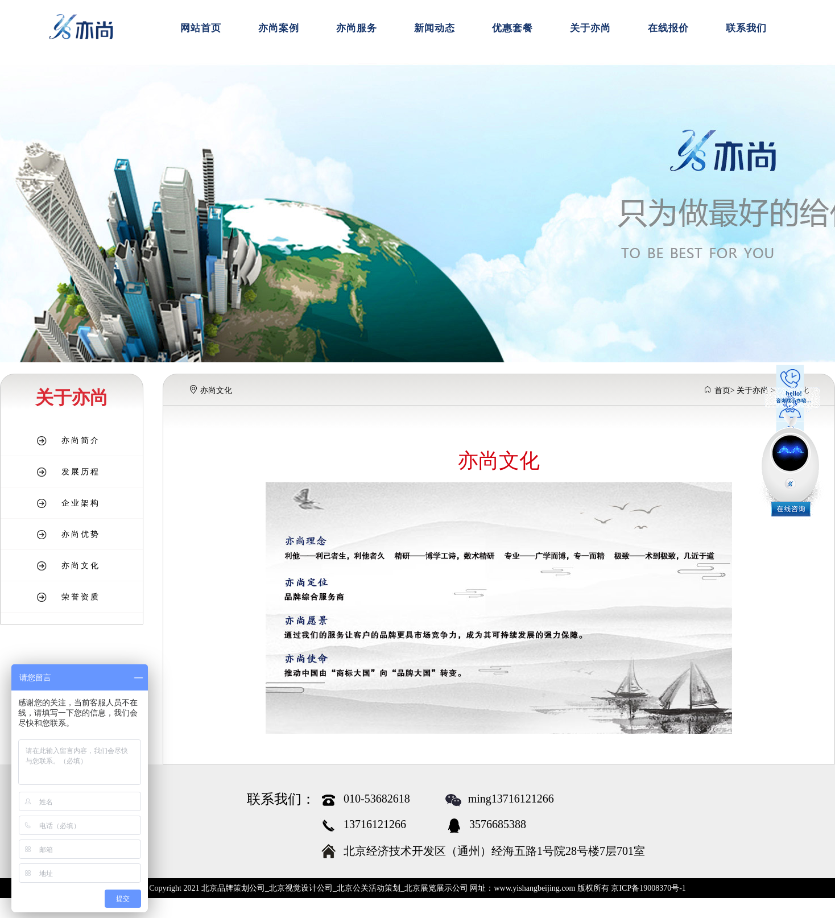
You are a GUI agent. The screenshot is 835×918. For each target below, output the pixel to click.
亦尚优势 (80, 534)
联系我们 (746, 28)
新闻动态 (434, 28)
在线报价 (668, 28)
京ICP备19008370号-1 (648, 888)
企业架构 (80, 503)
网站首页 (200, 28)
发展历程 (80, 472)
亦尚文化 (80, 565)
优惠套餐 (512, 28)
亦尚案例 (278, 28)
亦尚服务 (356, 28)
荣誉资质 (80, 597)
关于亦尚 (590, 28)
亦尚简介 (80, 440)
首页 (722, 390)
